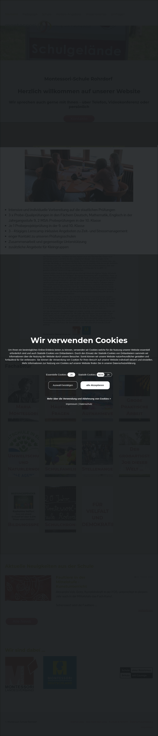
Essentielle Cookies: (60, 374)
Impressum (71, 404)
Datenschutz (85, 404)
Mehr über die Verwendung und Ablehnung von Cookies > (79, 398)
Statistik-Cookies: (95, 374)
